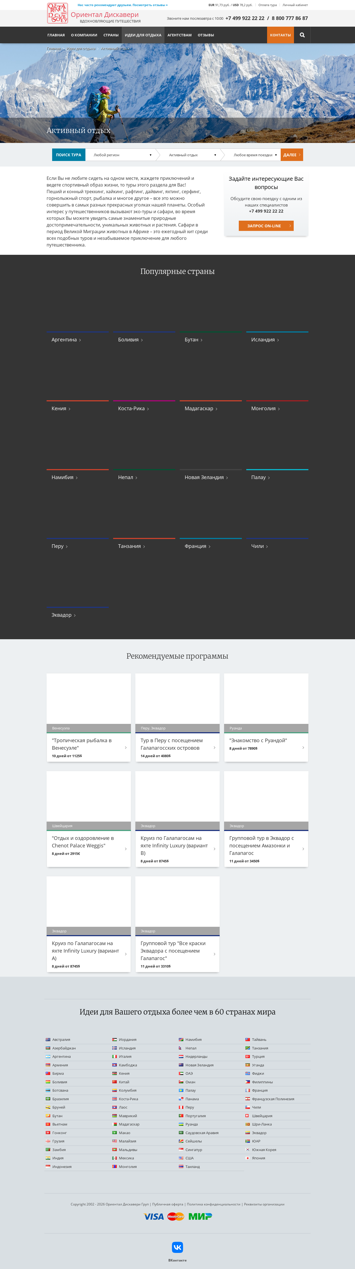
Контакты (280, 34)
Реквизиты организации (264, 1204)
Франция (195, 546)
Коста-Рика (131, 408)
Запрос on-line (264, 225)
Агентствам (180, 34)
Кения (59, 408)
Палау (258, 477)
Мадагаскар (199, 408)
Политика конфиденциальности (213, 1204)
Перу (58, 546)
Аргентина (64, 339)
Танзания (129, 546)
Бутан (191, 339)
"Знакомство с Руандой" (258, 740)
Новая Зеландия (204, 477)
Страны (111, 34)
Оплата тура (267, 5)
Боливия (128, 339)
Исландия (263, 339)
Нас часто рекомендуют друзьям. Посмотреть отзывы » (123, 5)
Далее (289, 154)
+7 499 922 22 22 (244, 18)
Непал (125, 477)
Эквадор (62, 614)
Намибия (62, 477)
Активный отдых (115, 48)
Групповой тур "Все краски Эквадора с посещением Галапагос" (173, 950)
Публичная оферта (167, 1204)
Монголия (263, 408)
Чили (257, 546)
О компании (84, 34)
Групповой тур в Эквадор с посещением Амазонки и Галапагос (261, 845)
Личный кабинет (295, 5)
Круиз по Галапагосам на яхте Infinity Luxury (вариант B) (174, 845)
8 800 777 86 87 (290, 18)
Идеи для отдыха (80, 48)
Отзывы (206, 34)
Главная (53, 48)
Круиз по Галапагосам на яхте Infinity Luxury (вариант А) (85, 950)
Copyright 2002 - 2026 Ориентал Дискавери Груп (110, 1204)
